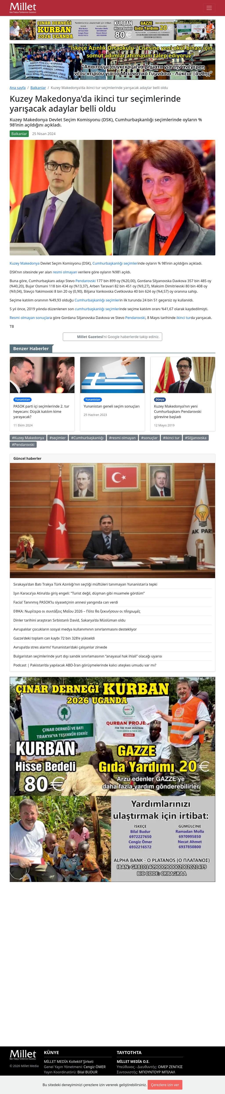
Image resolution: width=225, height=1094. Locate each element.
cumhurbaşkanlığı (89, 308)
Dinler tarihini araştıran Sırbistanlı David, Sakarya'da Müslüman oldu (69, 620)
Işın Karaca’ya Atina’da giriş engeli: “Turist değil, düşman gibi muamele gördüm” (79, 593)
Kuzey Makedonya (25, 263)
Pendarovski (86, 280)
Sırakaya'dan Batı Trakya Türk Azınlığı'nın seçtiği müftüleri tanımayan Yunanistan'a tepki (85, 584)
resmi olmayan (65, 272)
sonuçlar (43, 317)
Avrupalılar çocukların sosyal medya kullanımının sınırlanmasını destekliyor (75, 629)
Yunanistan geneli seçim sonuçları (112, 406)
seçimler (131, 263)
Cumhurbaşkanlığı (108, 263)
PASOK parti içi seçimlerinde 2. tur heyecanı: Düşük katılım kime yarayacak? (41, 411)
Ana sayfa (18, 87)
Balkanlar (38, 87)
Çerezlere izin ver (165, 1084)
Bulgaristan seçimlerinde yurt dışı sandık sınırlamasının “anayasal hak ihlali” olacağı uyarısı (87, 656)
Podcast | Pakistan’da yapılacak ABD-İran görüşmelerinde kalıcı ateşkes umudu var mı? (84, 665)
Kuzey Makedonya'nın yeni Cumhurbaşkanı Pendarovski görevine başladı (177, 411)
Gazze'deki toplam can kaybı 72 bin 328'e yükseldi (54, 638)
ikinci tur (183, 317)
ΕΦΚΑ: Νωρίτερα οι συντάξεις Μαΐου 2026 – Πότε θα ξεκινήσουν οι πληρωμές (76, 611)
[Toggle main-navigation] (209, 8)
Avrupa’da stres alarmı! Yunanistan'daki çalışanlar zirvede (60, 647)
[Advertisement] (112, 964)
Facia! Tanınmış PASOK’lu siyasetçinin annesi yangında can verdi (65, 602)
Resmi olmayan (22, 317)
